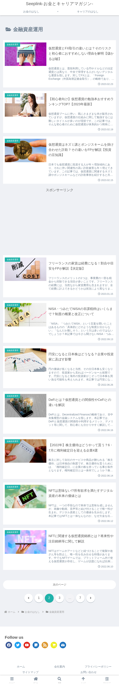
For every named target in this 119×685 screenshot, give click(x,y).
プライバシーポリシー (98, 667)
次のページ (59, 585)
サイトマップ (30, 672)
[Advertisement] (59, 220)
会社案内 (59, 667)
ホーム (21, 667)
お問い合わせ (88, 672)
